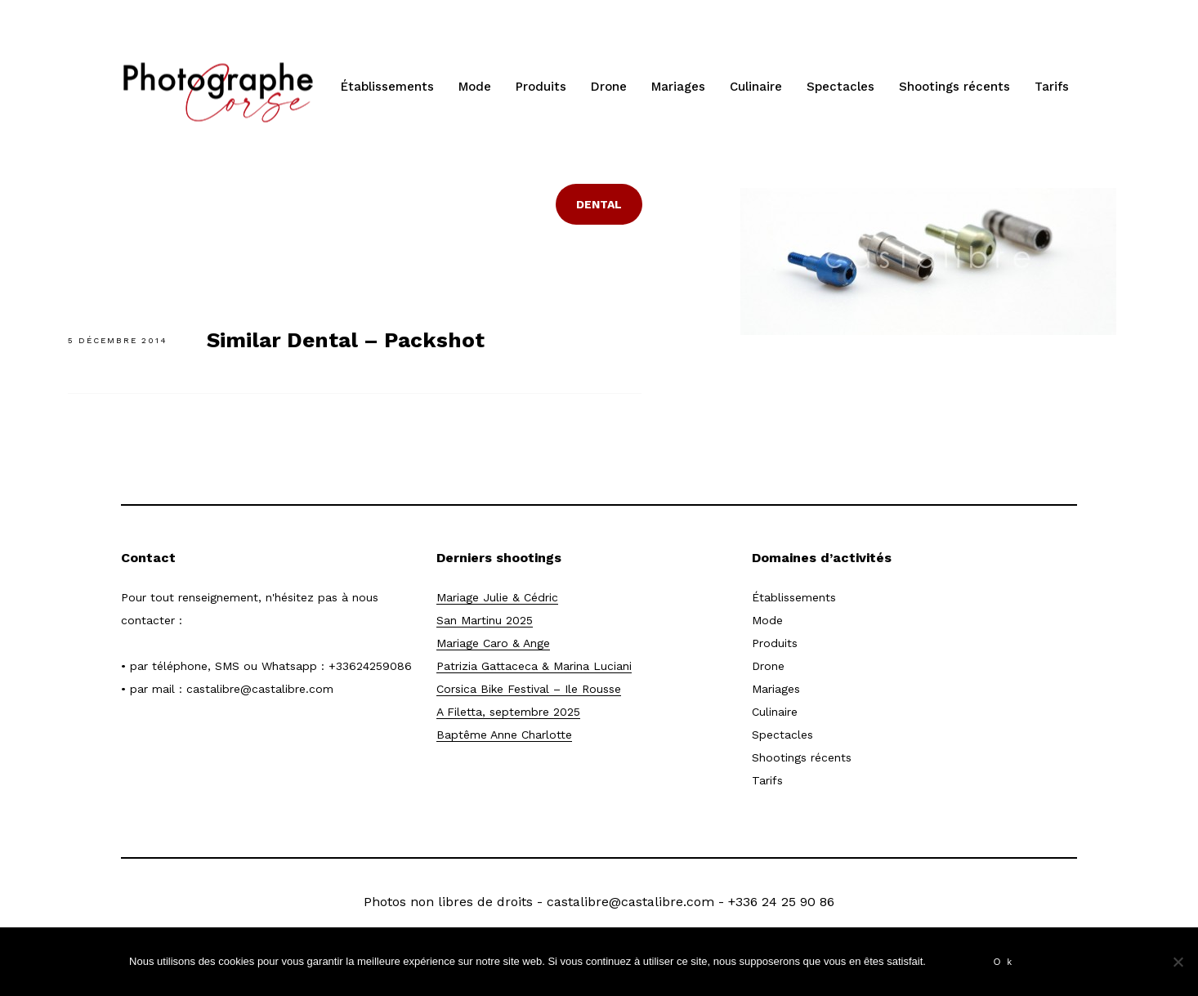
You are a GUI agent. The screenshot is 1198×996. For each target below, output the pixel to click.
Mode (474, 86)
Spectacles (840, 86)
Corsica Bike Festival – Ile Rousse (528, 688)
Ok (1006, 962)
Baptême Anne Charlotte (504, 734)
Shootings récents (954, 86)
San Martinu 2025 (484, 620)
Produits (541, 86)
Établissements (387, 86)
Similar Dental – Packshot (346, 340)
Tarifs (1052, 86)
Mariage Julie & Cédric (497, 597)
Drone (609, 86)
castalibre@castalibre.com (259, 688)
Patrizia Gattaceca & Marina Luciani (534, 665)
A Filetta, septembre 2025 (508, 711)
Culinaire (756, 86)
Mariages (678, 86)
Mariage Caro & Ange (493, 643)
